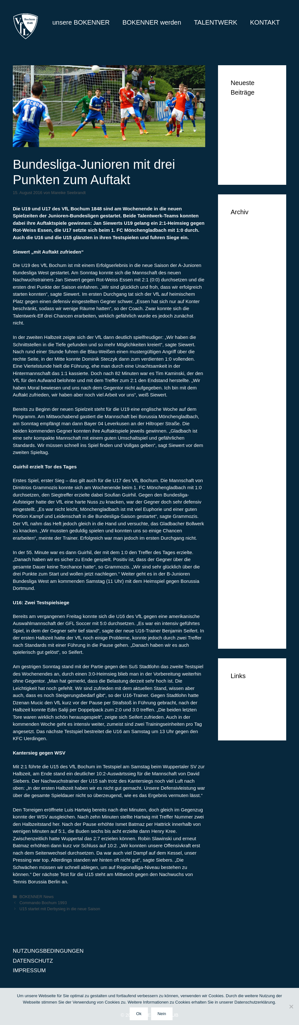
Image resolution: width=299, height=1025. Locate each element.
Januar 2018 (246, 279)
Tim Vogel (243, 121)
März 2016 (243, 386)
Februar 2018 (247, 269)
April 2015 (243, 493)
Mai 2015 (242, 484)
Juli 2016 (242, 357)
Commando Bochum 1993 (43, 902)
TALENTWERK (215, 22)
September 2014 (251, 562)
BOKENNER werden (151, 22)
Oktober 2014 (247, 552)
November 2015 (250, 425)
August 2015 (246, 454)
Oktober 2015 (247, 435)
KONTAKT (265, 22)
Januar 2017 (246, 298)
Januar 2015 (246, 523)
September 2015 (251, 445)
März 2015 (243, 503)
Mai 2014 (242, 601)
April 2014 (243, 610)
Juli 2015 (242, 464)
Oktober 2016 (247, 328)
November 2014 (250, 542)
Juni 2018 (243, 250)
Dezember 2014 (250, 532)
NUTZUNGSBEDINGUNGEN (48, 951)
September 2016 (251, 337)
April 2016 (243, 376)
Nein (162, 1013)
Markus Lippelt (248, 130)
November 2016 (250, 318)
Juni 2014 (243, 591)
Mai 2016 (242, 367)
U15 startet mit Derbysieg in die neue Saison (60, 908)
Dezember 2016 (250, 308)
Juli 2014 (242, 581)
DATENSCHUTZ (251, 712)
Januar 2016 (246, 406)
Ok (138, 1013)
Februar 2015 (247, 513)
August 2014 (246, 571)
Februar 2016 (247, 396)
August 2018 (246, 240)
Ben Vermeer (247, 111)
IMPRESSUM (247, 722)
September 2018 (251, 230)
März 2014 (243, 620)
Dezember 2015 (250, 415)
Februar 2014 (247, 630)
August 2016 (246, 347)
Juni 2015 (243, 474)
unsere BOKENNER (80, 22)
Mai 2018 (242, 259)
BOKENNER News (37, 896)
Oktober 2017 (247, 289)
